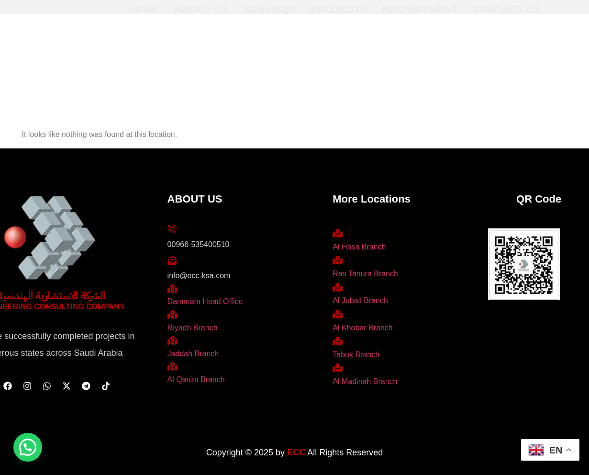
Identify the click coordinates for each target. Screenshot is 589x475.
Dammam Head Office (205, 301)
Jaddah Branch (193, 354)
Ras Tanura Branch (365, 274)
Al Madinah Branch (365, 381)
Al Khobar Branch (362, 328)
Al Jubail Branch (360, 300)
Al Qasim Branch (196, 379)
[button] (27, 447)
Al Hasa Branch (359, 247)
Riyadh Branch (192, 328)
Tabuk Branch (356, 355)
